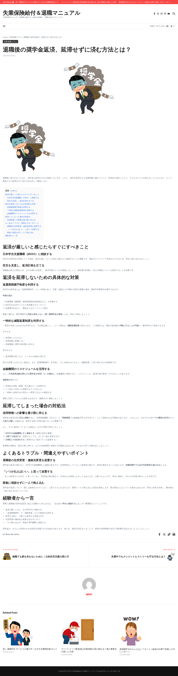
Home (5, 37)
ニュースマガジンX (113, 671)
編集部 (89, 594)
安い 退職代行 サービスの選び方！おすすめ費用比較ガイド (30, 649)
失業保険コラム (15, 37)
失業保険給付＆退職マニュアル (41, 12)
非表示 (13, 191)
